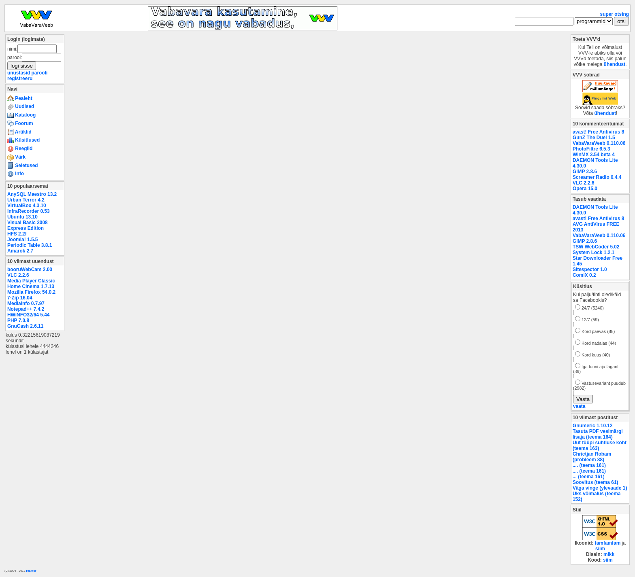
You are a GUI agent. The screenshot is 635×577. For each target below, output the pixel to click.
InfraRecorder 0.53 (28, 211)
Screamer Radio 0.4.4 (597, 177)
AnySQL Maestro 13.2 (32, 194)
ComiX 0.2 (584, 275)
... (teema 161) (589, 476)
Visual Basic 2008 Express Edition (27, 225)
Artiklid (19, 132)
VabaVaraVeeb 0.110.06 (599, 143)
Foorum (20, 123)
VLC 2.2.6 (18, 275)
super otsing (614, 14)
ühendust (615, 64)
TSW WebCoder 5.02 (596, 247)
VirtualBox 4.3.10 (26, 205)
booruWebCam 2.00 (29, 269)
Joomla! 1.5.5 (22, 239)
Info (15, 173)
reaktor (31, 571)
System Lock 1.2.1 (593, 252)
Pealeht (19, 98)
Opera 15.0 (585, 188)
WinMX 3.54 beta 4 (594, 154)
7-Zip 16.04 (19, 298)
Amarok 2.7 (20, 251)
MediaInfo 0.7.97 (26, 303)
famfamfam (608, 543)
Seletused (22, 165)
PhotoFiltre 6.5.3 (591, 149)
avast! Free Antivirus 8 (598, 132)
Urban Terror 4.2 (26, 200)
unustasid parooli (27, 73)
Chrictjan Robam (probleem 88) (592, 456)
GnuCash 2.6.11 (25, 326)
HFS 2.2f (17, 234)
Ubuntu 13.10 (22, 217)
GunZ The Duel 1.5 (594, 137)
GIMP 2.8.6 (585, 171)
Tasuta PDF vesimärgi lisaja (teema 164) (598, 434)
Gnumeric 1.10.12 (593, 426)
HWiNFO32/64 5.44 (28, 315)
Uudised (20, 106)
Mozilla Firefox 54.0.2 (31, 292)
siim (600, 549)
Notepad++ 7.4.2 (25, 309)
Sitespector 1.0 (590, 269)
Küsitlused (23, 140)
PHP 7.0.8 (18, 320)
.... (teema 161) (589, 465)
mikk (608, 554)
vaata (579, 406)
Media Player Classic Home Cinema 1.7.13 (31, 283)
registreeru (19, 78)
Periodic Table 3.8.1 (29, 245)
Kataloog (21, 115)
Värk (16, 157)
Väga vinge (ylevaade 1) (600, 488)
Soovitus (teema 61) (595, 482)
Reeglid (19, 148)
